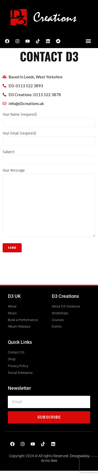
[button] (88, 41)
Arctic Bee (49, 460)
